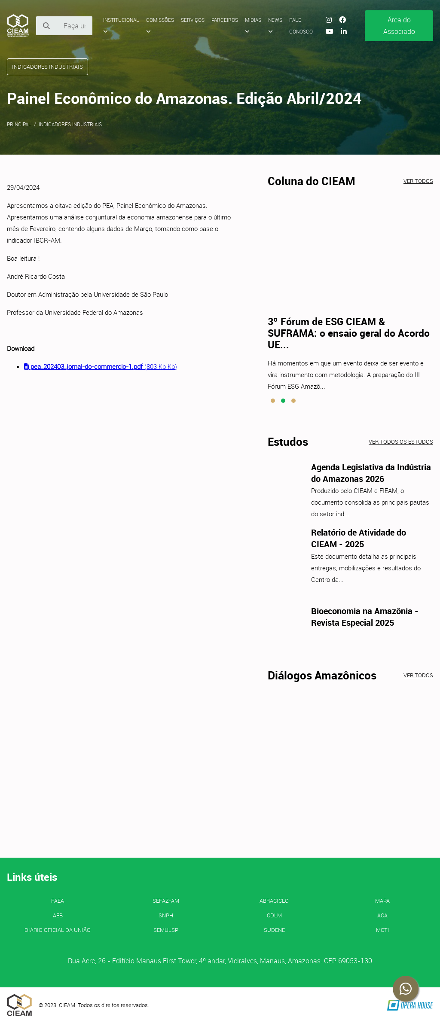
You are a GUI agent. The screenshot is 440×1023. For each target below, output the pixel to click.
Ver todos (418, 181)
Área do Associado (399, 25)
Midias (253, 25)
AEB (58, 915)
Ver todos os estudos (401, 441)
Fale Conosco (301, 25)
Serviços (193, 19)
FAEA (57, 900)
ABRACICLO (274, 900)
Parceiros (224, 19)
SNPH (166, 915)
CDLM (274, 915)
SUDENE (274, 930)
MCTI (382, 930)
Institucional (121, 25)
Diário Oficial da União (57, 930)
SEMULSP (165, 930)
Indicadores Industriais (70, 124)
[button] (273, 400)
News (275, 25)
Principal (19, 124)
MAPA (382, 900)
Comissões (160, 25)
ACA (382, 915)
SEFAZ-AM (166, 900)
